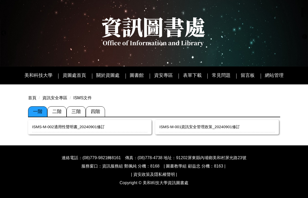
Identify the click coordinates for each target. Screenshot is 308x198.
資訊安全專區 (54, 98)
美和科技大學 (38, 75)
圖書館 (137, 75)
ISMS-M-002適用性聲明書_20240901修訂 (68, 127)
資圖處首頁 (74, 75)
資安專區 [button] (163, 75)
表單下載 (192, 75)
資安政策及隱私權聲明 (154, 174)
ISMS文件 (82, 98)
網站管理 (274, 75)
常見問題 (221, 75)
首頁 (32, 98)
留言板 (248, 75)
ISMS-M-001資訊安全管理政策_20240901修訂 (199, 127)
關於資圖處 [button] (108, 75)
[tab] (37, 111)
